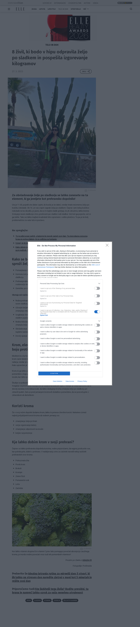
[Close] (108, 246)
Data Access (70, 381)
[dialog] (70, 313)
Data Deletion (57, 381)
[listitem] (70, 283)
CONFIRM (54, 373)
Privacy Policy (82, 381)
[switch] (97, 288)
